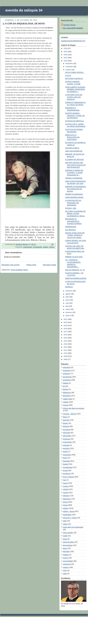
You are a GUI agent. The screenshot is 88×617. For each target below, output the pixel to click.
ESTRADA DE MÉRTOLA (74, 121)
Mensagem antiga (49, 265)
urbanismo (67, 564)
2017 (66, 332)
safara (65, 524)
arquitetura (67, 380)
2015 (66, 338)
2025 (66, 52)
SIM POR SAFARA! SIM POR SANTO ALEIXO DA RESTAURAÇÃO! (75, 165)
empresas (66, 439)
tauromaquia (67, 545)
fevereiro (69, 312)
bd (64, 386)
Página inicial (31, 265)
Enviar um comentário (12, 257)
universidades (68, 561)
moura (65, 483)
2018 (66, 329)
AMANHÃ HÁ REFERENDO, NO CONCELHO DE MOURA (75, 189)
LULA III (68, 75)
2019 (66, 325)
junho (68, 300)
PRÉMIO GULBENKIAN (74, 194)
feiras (65, 458)
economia (66, 430)
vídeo (65, 574)
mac (64, 480)
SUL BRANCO (70, 230)
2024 (66, 55)
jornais (65, 470)
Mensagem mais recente (11, 265)
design (65, 423)
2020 (66, 322)
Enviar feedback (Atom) (19, 270)
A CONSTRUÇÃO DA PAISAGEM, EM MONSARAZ (73, 203)
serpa (65, 539)
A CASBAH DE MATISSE (74, 159)
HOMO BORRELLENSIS (74, 197)
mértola (65, 489)
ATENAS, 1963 (70, 208)
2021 (66, 319)
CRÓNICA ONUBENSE (73, 178)
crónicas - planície (69, 414)
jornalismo (66, 474)
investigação (37, 247)
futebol (65, 464)
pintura (65, 502)
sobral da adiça (68, 542)
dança (65, 417)
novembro (69, 67)
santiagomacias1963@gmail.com (73, 41)
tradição (66, 555)
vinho (65, 570)
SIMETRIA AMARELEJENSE (75, 278)
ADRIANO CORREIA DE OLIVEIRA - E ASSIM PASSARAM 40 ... (74, 172)
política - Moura (48, 247)
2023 (66, 58)
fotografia (66, 461)
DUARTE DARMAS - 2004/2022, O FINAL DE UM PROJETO (75, 115)
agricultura (67, 367)
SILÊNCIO (69, 287)
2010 (66, 353)
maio (68, 303)
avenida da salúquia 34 (23, 10)
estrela (65, 451)
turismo (65, 558)
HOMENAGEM (70, 227)
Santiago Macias (69, 25)
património (67, 499)
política (65, 508)
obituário (66, 496)
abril (67, 306)
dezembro (69, 63)
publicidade (67, 515)
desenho (66, 420)
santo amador (68, 533)
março (68, 309)
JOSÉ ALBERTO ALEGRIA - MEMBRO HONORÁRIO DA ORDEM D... (75, 89)
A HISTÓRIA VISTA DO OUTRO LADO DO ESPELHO (73, 97)
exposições (67, 455)
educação (66, 433)
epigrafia (66, 445)
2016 (66, 335)
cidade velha (67, 399)
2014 (66, 341)
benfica (65, 389)
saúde (65, 536)
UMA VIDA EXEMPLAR (73, 151)
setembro (69, 291)
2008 (66, 359)
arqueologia (27, 247)
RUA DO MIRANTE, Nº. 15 (75, 270)
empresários (67, 442)
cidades (66, 402)
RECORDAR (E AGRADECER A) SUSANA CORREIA (73, 221)
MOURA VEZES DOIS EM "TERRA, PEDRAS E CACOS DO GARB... (75, 235)
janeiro (68, 315)
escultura (66, 448)
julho (67, 297)
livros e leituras (68, 477)
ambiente (66, 374)
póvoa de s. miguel (70, 518)
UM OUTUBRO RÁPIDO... (75, 72)
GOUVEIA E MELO (72, 148)
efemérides (67, 436)
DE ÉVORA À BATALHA (74, 78)
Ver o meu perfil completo (73, 28)
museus (66, 486)
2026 (66, 48)
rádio (65, 521)
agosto (68, 294)
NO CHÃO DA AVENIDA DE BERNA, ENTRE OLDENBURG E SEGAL (75, 213)
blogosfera (67, 396)
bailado (65, 383)
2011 (66, 350)
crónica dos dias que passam (73, 408)
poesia (65, 505)
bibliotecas (67, 393)
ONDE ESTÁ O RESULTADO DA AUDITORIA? (72, 137)
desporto (66, 426)
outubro (69, 70)
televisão (66, 551)
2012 (66, 347)
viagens (66, 567)
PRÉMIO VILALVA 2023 (74, 257)
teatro (65, 548)
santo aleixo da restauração (73, 527)
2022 (66, 61)
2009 (66, 356)
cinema (65, 405)
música (65, 493)
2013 (66, 344)
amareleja (66, 370)
